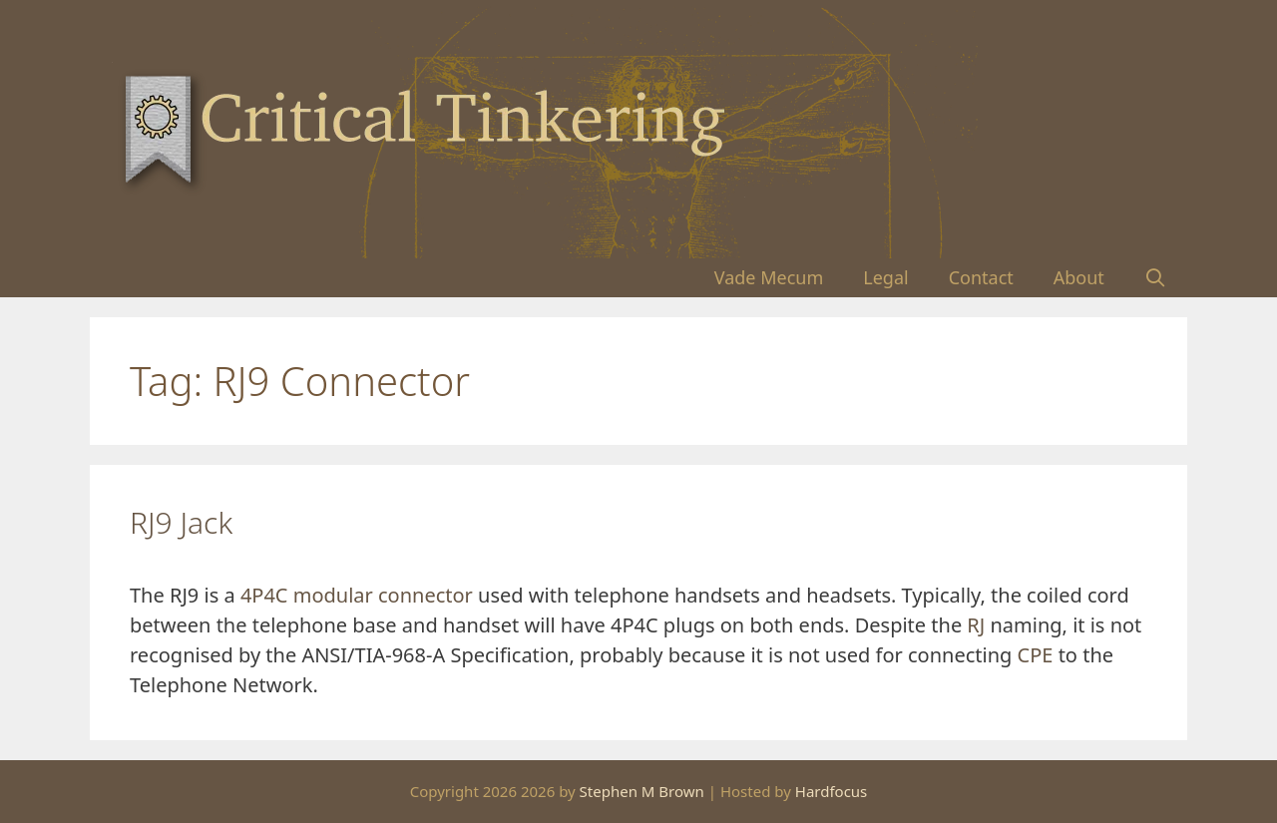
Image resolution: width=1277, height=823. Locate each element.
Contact (981, 277)
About (1079, 277)
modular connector (383, 595)
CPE (1036, 654)
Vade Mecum (769, 277)
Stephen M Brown (642, 791)
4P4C (264, 595)
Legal (885, 277)
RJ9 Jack (181, 522)
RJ (976, 625)
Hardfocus (831, 791)
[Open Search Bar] (1155, 277)
